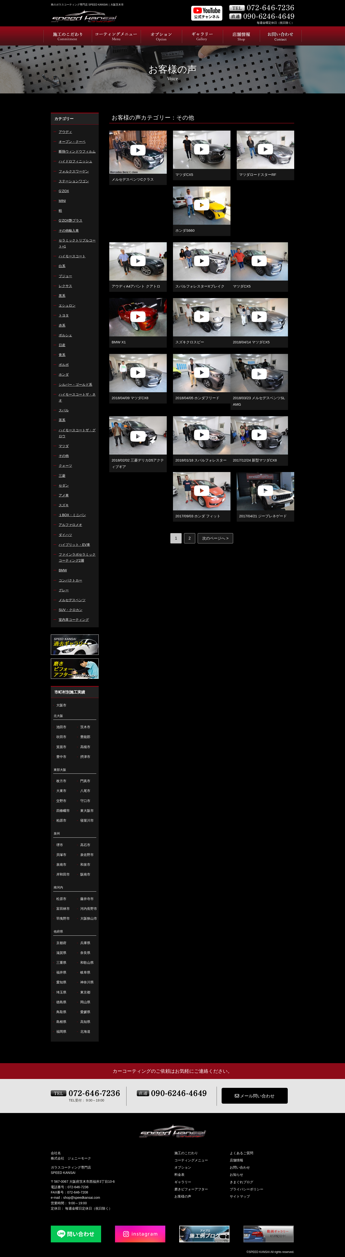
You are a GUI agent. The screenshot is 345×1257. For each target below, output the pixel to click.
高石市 (83, 845)
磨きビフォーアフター (191, 1189)
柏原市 (59, 821)
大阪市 (59, 705)
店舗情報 (236, 1160)
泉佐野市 (85, 855)
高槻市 (83, 747)
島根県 (59, 1022)
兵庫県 (83, 943)
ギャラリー (182, 1182)
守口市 (83, 801)
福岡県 (59, 1032)
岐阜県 (83, 972)
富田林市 (61, 909)
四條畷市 (61, 811)
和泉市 (83, 865)
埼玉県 (59, 992)
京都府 (59, 943)
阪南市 (83, 874)
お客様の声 (182, 1196)
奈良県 (83, 953)
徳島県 (59, 1002)
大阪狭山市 (86, 919)
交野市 (59, 801)
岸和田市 (61, 874)
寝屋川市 (85, 821)
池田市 (59, 727)
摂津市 (83, 757)
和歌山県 (85, 963)
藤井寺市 (85, 899)
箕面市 (59, 747)
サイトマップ (240, 1196)
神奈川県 (85, 982)
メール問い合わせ (255, 1096)
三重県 (59, 963)
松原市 (59, 899)
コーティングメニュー (191, 1160)
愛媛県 (83, 1012)
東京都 (83, 992)
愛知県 (59, 982)
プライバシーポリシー (246, 1189)
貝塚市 (59, 855)
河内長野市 (86, 909)
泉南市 (59, 865)
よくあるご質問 (241, 1153)
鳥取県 (59, 1012)
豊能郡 (83, 737)
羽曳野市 (61, 919)
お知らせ (236, 1174)
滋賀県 (59, 953)
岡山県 (83, 1002)
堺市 (57, 845)
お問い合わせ (240, 1167)
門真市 (83, 781)
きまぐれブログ (241, 1182)
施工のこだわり (186, 1153)
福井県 (59, 972)
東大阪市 (85, 811)
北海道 (83, 1032)
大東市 (59, 791)
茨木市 (83, 727)
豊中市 (59, 757)
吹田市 (59, 737)
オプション (182, 1167)
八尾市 (83, 791)
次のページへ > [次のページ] (215, 538)
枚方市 (59, 781)
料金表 (179, 1174)
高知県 (83, 1022)
